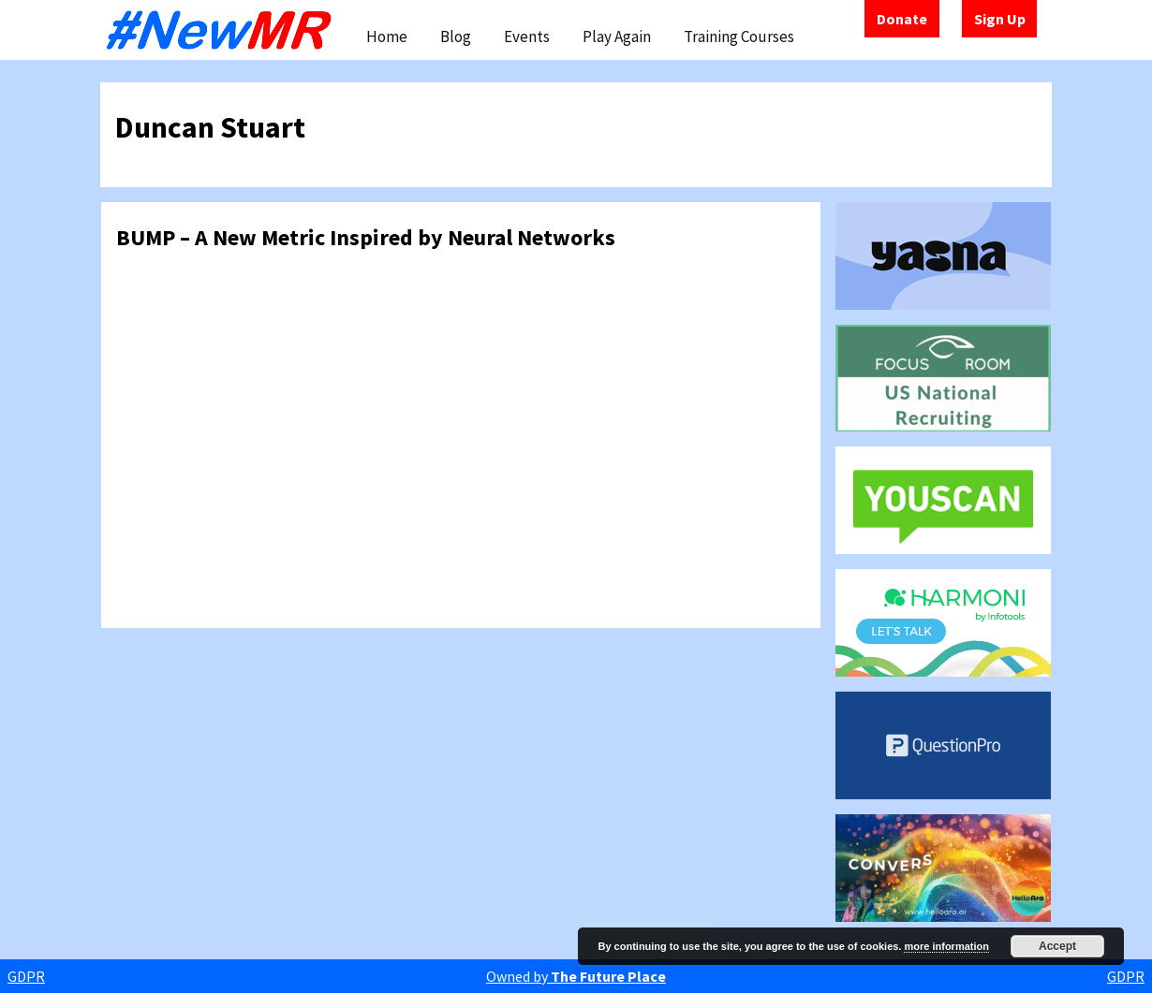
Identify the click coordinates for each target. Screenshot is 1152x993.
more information (946, 946)
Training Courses (739, 36)
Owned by (576, 976)
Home (386, 36)
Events (527, 36)
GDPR (26, 976)
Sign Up (1000, 18)
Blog (455, 36)
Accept (1057, 946)
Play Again (617, 36)
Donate (902, 18)
